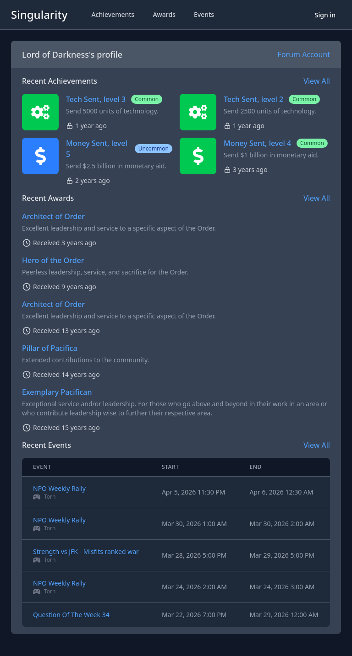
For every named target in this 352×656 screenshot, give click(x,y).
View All (316, 81)
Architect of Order (53, 216)
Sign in (325, 15)
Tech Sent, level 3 (96, 99)
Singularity (39, 14)
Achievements (112, 14)
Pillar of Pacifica (49, 348)
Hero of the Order (53, 260)
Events (204, 14)
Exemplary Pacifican (57, 392)
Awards (164, 14)
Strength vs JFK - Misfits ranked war (86, 551)
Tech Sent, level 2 (253, 99)
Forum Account (304, 54)
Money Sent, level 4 (257, 143)
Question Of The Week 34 (71, 614)
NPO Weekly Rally (59, 488)
